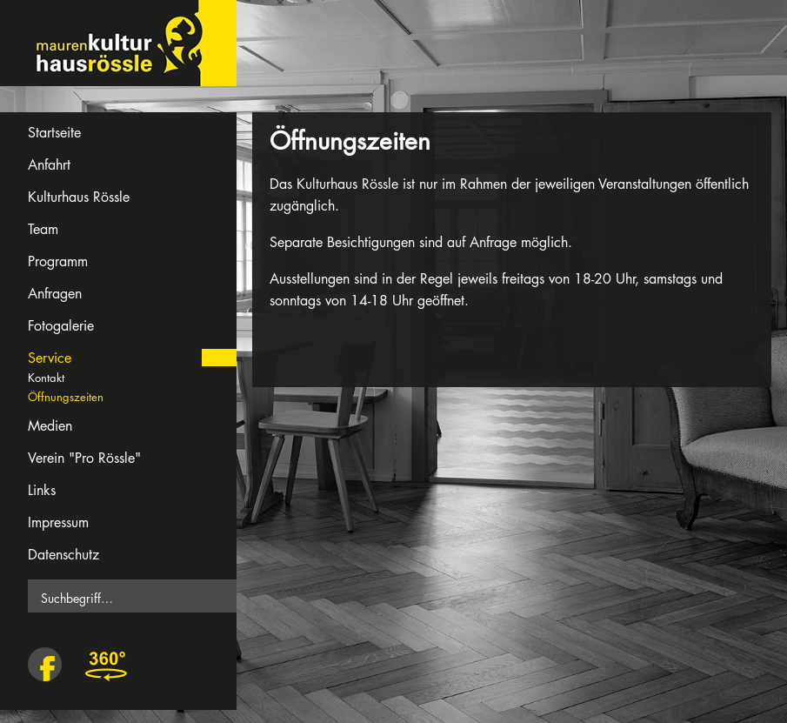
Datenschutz (63, 555)
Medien (50, 426)
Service (49, 358)
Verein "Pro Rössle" (84, 458)
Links (42, 490)
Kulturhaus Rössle (79, 197)
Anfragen (55, 294)
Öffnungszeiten (65, 397)
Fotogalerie (61, 326)
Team (43, 229)
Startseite (54, 133)
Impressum (58, 522)
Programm (58, 261)
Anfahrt (49, 165)
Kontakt (46, 377)
